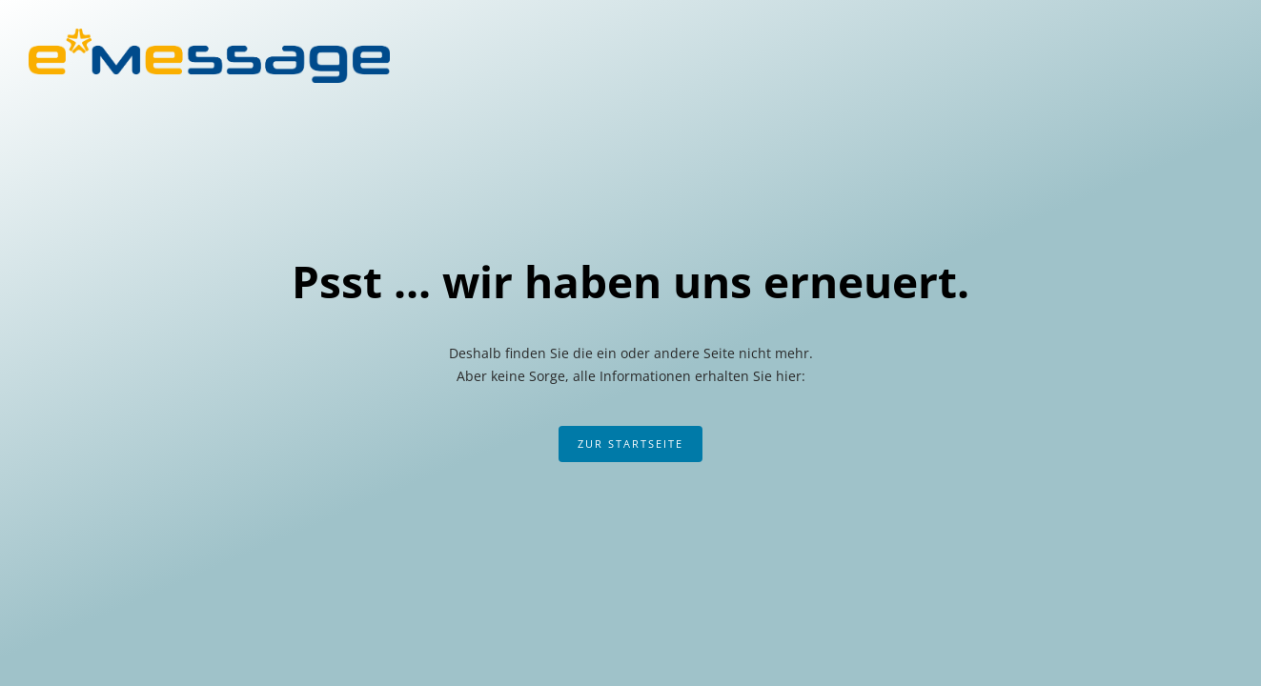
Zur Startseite (630, 443)
